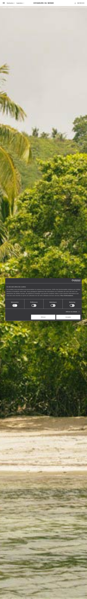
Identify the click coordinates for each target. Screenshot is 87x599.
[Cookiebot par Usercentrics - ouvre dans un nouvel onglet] (73, 280)
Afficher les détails (71, 311)
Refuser (43, 317)
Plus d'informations (66, 295)
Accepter (68, 317)
